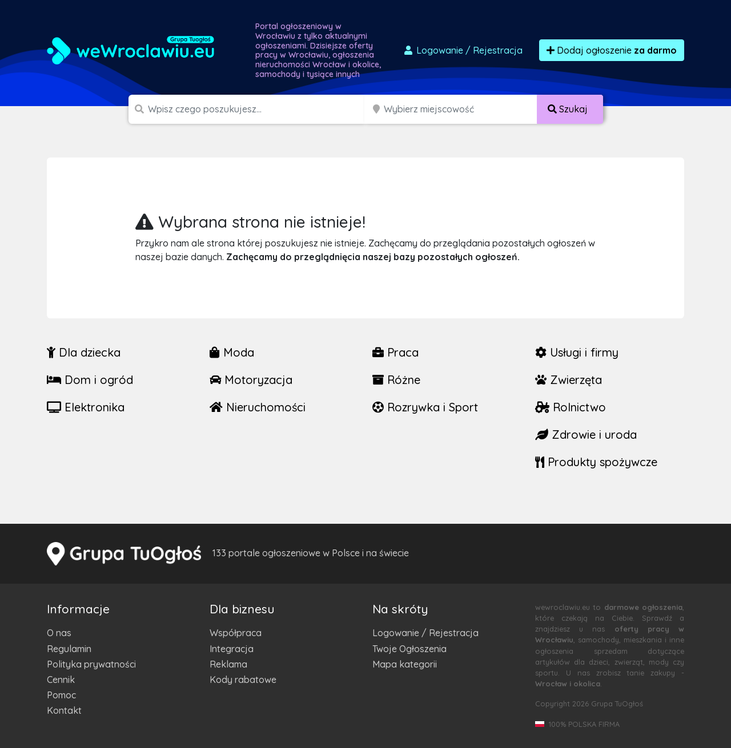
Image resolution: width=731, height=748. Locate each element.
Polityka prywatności (91, 664)
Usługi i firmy (576, 352)
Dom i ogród (90, 380)
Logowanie (463, 50)
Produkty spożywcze (596, 462)
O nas (59, 632)
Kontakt (64, 710)
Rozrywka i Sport (425, 407)
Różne (396, 380)
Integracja (232, 648)
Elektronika (85, 407)
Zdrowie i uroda (586, 434)
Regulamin (69, 648)
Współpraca (236, 632)
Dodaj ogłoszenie (612, 50)
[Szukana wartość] (257, 109)
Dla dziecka (84, 352)
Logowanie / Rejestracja (425, 632)
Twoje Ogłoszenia (409, 648)
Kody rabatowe (243, 679)
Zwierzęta (568, 380)
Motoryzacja (251, 380)
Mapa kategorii (404, 664)
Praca (395, 352)
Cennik (61, 679)
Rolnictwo (570, 407)
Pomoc (61, 695)
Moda (232, 352)
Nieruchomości (258, 407)
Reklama (228, 664)
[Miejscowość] (460, 109)
